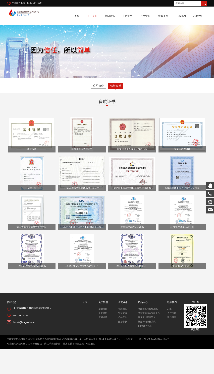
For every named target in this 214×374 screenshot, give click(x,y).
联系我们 (198, 15)
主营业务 (128, 15)
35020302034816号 (160, 363)
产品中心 (145, 15)
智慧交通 (122, 337)
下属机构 (181, 15)
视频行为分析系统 (146, 346)
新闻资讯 (110, 15)
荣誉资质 (115, 110)
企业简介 (102, 333)
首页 (76, 15)
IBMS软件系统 (145, 350)
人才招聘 (171, 337)
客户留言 (171, 342)
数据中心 (122, 346)
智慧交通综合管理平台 (149, 337)
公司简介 (98, 110)
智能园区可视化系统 (148, 333)
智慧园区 (122, 333)
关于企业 (92, 15)
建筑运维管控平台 (146, 342)
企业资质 (102, 337)
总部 (169, 333)
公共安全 (122, 342)
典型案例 (163, 15)
